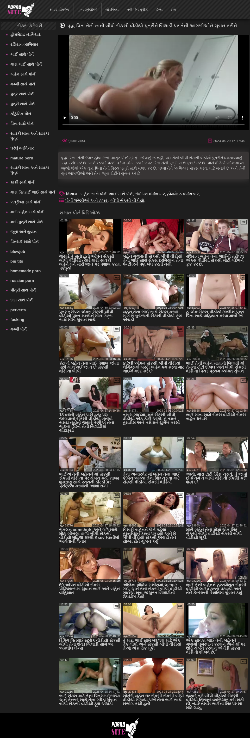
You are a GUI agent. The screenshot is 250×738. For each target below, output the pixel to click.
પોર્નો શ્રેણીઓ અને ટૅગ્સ (86, 200)
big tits (16, 261)
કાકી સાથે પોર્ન (22, 182)
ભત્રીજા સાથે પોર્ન (25, 202)
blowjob (17, 251)
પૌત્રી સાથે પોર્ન (23, 290)
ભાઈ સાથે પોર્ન (22, 54)
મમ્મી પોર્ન (18, 329)
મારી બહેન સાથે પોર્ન (26, 212)
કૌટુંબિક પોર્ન (20, 113)
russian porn (22, 280)
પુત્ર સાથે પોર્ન (22, 94)
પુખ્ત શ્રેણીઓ (87, 9)
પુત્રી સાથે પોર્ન (22, 104)
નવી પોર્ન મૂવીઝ (137, 9)
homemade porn (25, 271)
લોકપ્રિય (112, 9)
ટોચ (173, 9)
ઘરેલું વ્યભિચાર (22, 148)
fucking (17, 319)
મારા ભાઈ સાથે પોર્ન (26, 64)
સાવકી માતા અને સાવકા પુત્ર (29, 135)
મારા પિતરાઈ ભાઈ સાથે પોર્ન (32, 192)
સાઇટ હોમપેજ (59, 9)
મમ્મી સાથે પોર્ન (22, 84)
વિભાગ (72, 194)
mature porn (21, 158)
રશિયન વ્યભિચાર (24, 44)
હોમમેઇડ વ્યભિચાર (25, 34)
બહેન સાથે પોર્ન (22, 74)
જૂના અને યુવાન (23, 232)
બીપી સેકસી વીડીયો (127, 200)
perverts (18, 310)
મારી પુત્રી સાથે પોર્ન (26, 222)
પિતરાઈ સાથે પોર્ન (24, 241)
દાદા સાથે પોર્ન (21, 300)
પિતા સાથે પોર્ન (21, 123)
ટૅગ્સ (159, 9)
